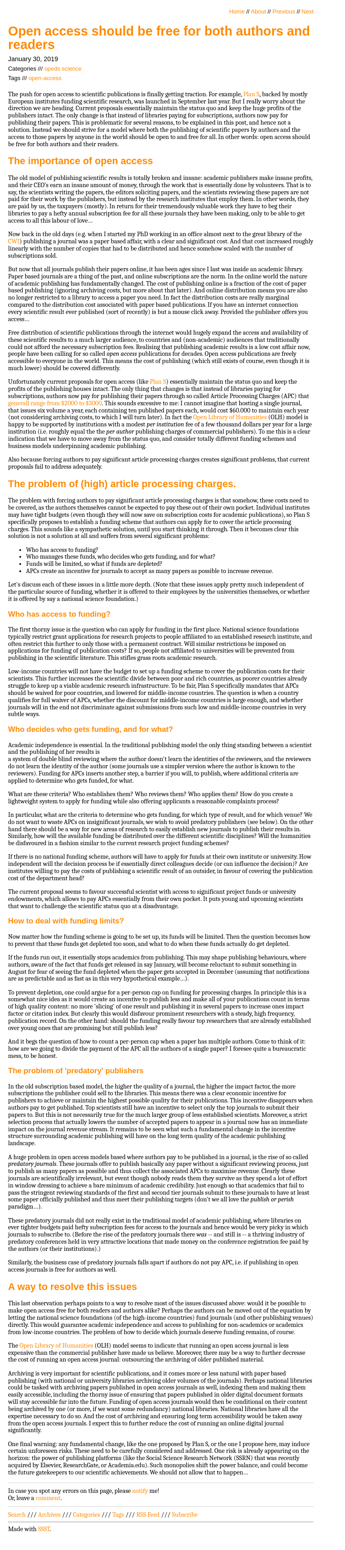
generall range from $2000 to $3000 (55, 403)
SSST (44, 1529)
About (258, 11)
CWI (13, 241)
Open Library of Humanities (230, 417)
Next (307, 11)
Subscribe (185, 1515)
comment (48, 1498)
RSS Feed (148, 1515)
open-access (44, 78)
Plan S (251, 94)
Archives (49, 1515)
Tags (118, 1515)
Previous (284, 11)
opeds (52, 68)
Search (17, 1515)
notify (140, 1491)
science (72, 68)
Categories (86, 1515)
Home (237, 11)
